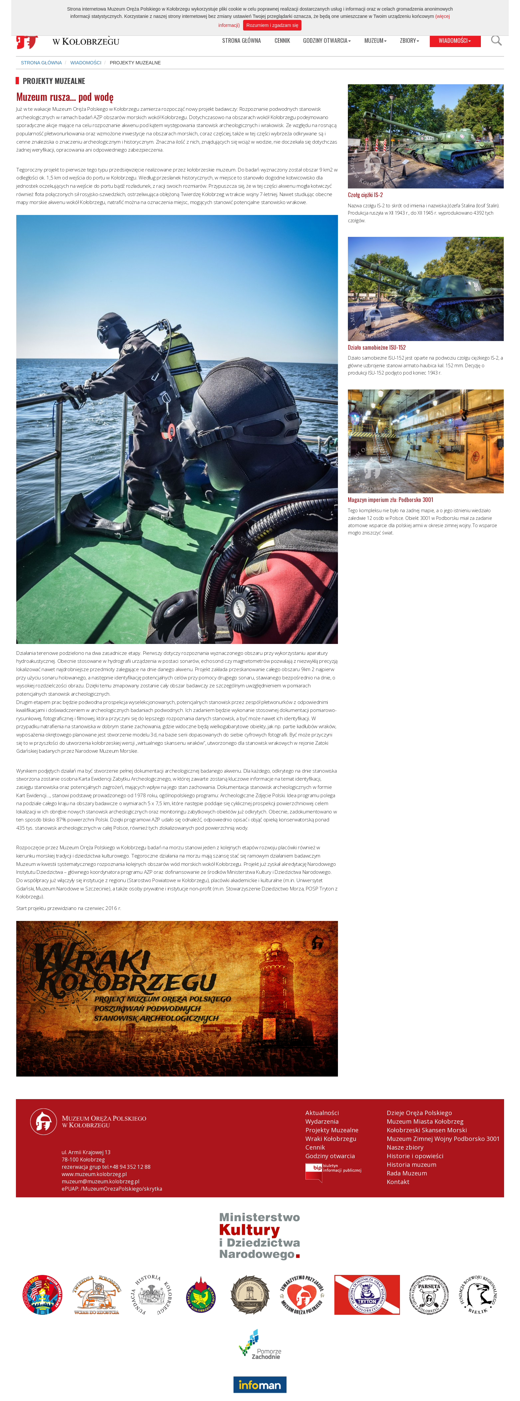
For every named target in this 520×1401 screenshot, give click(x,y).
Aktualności (322, 1113)
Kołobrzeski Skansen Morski (427, 1130)
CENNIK (282, 40)
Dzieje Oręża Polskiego (419, 1113)
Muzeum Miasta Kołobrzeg (425, 1121)
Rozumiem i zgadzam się (272, 25)
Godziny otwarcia (330, 1156)
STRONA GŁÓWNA (241, 40)
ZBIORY (409, 40)
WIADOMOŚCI (455, 40)
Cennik (315, 1147)
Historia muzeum (411, 1164)
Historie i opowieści (415, 1156)
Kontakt (398, 1182)
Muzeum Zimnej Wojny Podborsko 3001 (443, 1139)
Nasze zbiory (405, 1147)
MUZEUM (375, 40)
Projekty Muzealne (331, 1130)
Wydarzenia (322, 1121)
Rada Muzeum (407, 1173)
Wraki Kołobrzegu (331, 1139)
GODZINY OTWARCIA (327, 40)
